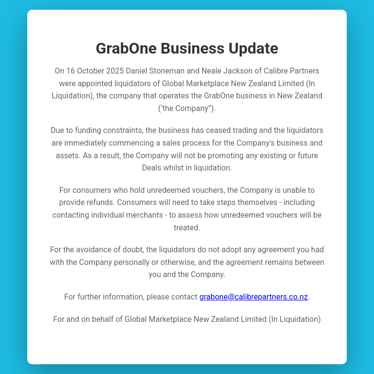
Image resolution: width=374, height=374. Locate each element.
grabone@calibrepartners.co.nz (253, 296)
